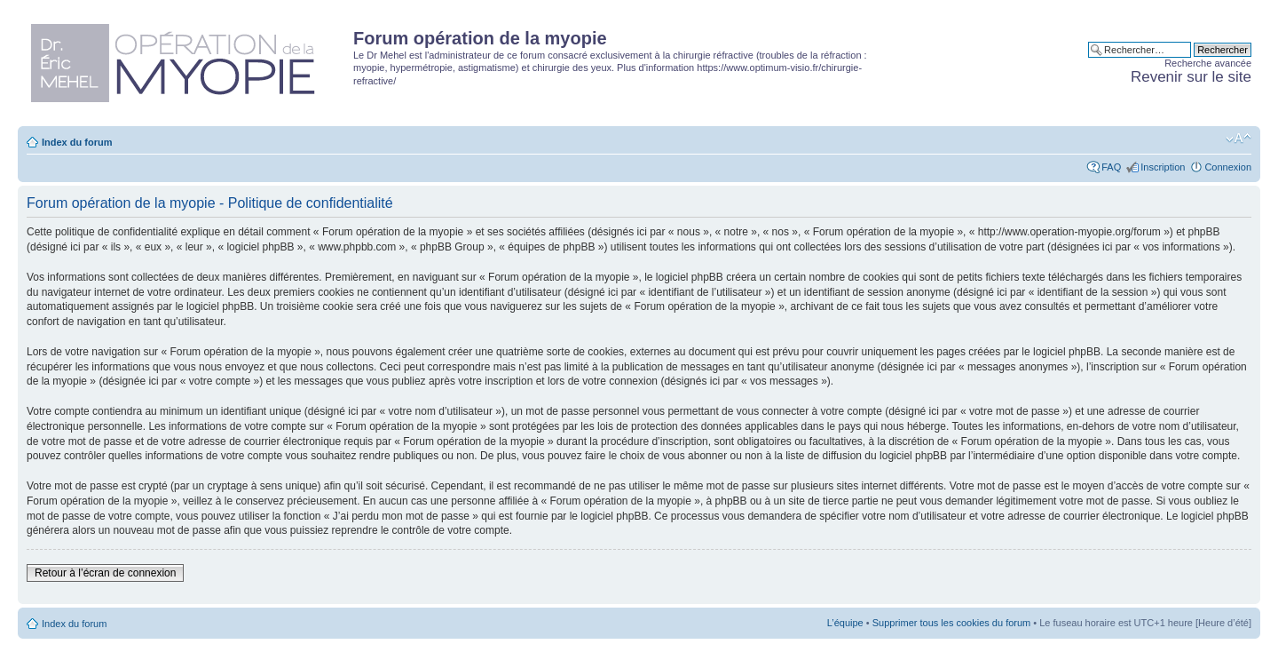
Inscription (1162, 167)
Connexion (1227, 167)
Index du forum (77, 142)
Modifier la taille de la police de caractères (1238, 139)
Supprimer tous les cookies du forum (951, 622)
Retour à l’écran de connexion (105, 573)
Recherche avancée (1207, 63)
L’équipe (845, 622)
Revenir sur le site (1191, 76)
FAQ (1111, 167)
